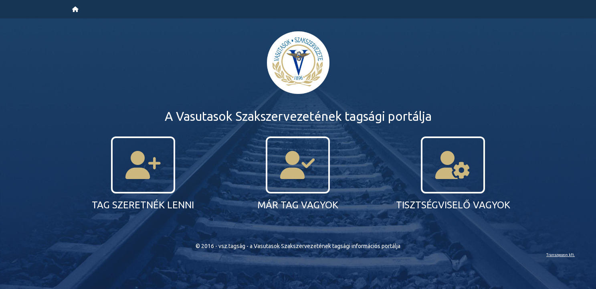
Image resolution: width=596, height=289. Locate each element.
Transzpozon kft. (560, 254)
